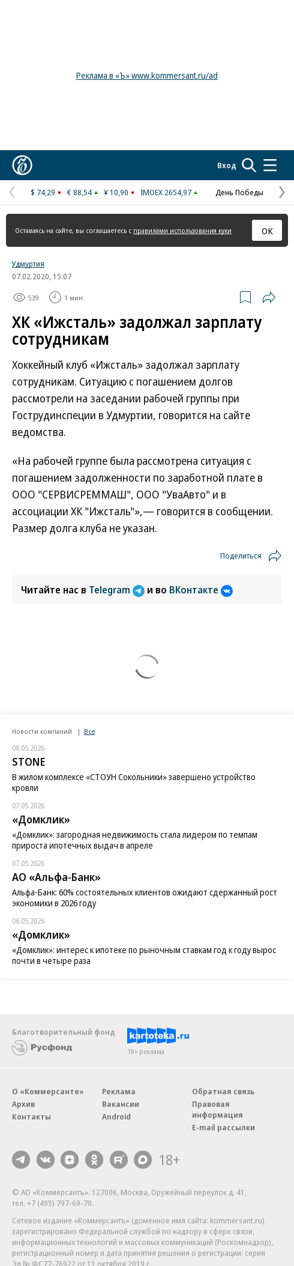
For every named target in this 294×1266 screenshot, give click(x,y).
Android (116, 1116)
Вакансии (120, 1103)
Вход (226, 165)
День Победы (239, 192)
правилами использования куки (182, 230)
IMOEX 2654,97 (165, 192)
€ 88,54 (79, 192)
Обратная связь (223, 1091)
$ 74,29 (43, 192)
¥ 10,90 (116, 192)
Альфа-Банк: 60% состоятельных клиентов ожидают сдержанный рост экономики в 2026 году (144, 897)
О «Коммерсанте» (48, 1091)
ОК (267, 231)
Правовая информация (217, 1109)
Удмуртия (28, 263)
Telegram (118, 589)
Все (89, 731)
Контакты (31, 1116)
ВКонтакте (201, 589)
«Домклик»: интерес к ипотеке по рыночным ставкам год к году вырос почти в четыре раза (144, 955)
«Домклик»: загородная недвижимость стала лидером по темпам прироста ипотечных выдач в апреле (134, 840)
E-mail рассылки (223, 1127)
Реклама (119, 1091)
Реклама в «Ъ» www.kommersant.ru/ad (147, 75)
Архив (23, 1103)
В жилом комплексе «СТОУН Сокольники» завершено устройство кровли (134, 782)
